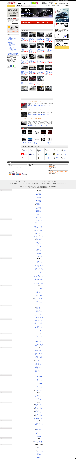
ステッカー (39, 454)
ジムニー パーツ (38, 322)
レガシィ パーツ (38, 345)
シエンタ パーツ (39, 256)
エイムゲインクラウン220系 (32, 72)
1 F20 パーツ (39, 389)
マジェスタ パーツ (38, 223)
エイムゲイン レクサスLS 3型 (24, 39)
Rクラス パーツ (38, 367)
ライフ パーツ (39, 304)
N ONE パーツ (39, 295)
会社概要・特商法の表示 (13, 53)
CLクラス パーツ (38, 356)
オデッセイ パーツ (38, 287)
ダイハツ (25, 154)
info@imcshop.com (10, 62)
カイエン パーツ (38, 393)
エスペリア (30, 142)
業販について (10, 42)
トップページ (11, 5)
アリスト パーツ (38, 227)
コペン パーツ (39, 336)
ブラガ (43, 142)
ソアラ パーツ (39, 247)
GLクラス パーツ (38, 360)
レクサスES (38, 197)
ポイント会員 (10, 43)
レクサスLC (38, 201)
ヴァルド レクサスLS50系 (48, 61)
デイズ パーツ (39, 273)
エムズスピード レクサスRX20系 (40, 50)
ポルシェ (57, 154)
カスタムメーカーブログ (13, 48)
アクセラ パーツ (38, 311)
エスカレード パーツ (38, 424)
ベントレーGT (38, 429)
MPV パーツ (38, 310)
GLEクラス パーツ (38, 361)
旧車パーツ (65, 158)
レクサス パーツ (38, 191)
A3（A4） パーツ (38, 414)
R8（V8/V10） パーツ (38, 418)
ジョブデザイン (49, 135)
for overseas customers (12, 54)
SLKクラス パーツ (38, 370)
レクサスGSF (38, 196)
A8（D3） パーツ (38, 404)
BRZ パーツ (38, 341)
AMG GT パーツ (38, 373)
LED (38, 448)
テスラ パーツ (39, 426)
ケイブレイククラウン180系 (24, 83)
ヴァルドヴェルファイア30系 (32, 93)
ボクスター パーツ (38, 396)
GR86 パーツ (38, 239)
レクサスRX (38, 208)
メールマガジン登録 (12, 38)
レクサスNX (38, 210)
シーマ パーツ (39, 262)
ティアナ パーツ (38, 278)
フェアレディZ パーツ (38, 276)
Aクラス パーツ (38, 353)
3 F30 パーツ (39, 384)
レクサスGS (38, 194)
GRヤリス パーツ (38, 245)
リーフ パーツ (39, 282)
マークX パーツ (38, 229)
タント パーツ (39, 338)
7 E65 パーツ (39, 377)
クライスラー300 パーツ (39, 421)
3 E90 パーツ (39, 386)
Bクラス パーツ (38, 354)
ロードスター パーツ (38, 317)
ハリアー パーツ (38, 238)
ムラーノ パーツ (38, 280)
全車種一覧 (19, 5)
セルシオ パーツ (38, 220)
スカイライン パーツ (38, 269)
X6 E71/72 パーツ (38, 390)
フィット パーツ (38, 302)
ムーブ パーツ (39, 335)
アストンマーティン (38, 432)
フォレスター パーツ (38, 342)
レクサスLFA (38, 214)
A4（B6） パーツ (38, 411)
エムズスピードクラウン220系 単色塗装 (48, 72)
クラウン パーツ (38, 222)
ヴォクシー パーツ (38, 231)
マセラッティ (38, 433)
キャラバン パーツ (38, 261)
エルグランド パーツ (38, 265)
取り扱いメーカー (11, 47)
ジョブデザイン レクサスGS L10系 (32, 39)
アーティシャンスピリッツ (36, 143)
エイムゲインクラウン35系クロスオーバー (24, 72)
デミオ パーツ (39, 314)
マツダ (57, 150)
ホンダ (49, 150)
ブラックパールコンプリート (49, 143)
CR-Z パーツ (38, 294)
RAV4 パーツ (38, 252)
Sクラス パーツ (38, 349)
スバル (33, 154)
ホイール (38, 446)
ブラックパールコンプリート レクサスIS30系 (48, 39)
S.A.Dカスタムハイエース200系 (48, 93)
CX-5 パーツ (38, 307)
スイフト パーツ (38, 327)
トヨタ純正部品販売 (12, 49)
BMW (49, 154)
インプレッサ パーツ (38, 344)
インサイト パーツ (38, 296)
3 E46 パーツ (39, 387)
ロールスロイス (39, 435)
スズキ (65, 150)
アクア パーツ (39, 246)
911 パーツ (38, 400)
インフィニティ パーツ (38, 283)
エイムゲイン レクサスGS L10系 (40, 39)
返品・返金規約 (59, 176)
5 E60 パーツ (39, 382)
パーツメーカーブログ (26, 183)
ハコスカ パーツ (38, 442)
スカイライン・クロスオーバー (39, 271)
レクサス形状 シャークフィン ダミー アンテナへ (38, 125)
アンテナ (38, 450)
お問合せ (10, 45)
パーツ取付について (12, 50)
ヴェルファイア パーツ (38, 226)
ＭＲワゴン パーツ (38, 323)
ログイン (10, 37)
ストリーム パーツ (38, 299)
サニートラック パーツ (38, 441)
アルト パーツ (39, 324)
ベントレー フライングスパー (39, 430)
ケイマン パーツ (38, 395)
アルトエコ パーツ (38, 326)
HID (38, 447)
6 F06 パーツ (39, 379)
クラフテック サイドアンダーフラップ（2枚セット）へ (39, 105)
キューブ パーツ (38, 266)
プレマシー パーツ (38, 315)
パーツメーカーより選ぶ (29, 5)
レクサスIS (39, 198)
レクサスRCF (38, 204)
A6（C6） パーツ (38, 408)
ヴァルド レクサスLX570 (32, 61)
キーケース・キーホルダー (39, 451)
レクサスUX (38, 211)
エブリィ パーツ (38, 331)
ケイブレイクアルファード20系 (24, 93)
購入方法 (10, 39)
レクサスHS (38, 200)
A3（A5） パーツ (38, 415)
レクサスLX (38, 207)
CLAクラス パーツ (38, 357)
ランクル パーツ (38, 249)
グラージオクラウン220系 (40, 72)
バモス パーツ (39, 301)
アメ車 (25, 158)
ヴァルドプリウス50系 (31, 83)
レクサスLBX (38, 217)
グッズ (38, 453)
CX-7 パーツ (38, 308)
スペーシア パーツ (38, 329)
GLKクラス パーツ (38, 363)
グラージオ (30, 135)
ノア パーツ (38, 233)
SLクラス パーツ (38, 368)
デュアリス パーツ (38, 275)
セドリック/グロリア (39, 264)
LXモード (36, 135)
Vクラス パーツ (38, 371)
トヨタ (33, 150)
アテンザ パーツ (38, 313)
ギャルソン (24, 142)
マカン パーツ (39, 399)
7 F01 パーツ (39, 376)
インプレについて (11, 44)
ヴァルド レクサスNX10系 (48, 50)
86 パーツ (38, 240)
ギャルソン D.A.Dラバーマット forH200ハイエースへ (38, 114)
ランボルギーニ (39, 436)
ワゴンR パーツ (38, 320)
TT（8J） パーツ (38, 417)
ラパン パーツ (39, 330)
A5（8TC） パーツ (38, 410)
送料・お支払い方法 (12, 40)
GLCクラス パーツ (38, 364)
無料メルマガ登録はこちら (13, 31)
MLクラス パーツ (38, 366)
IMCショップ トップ (11, 181)
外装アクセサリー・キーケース (29, 181)
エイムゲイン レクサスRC (23, 50)
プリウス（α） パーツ (38, 236)
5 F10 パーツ (39, 380)
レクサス (25, 150)
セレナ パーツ (39, 272)
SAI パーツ (39, 253)
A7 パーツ (38, 405)
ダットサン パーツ (38, 439)
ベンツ (41, 154)
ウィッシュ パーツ (38, 230)
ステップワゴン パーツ (38, 298)
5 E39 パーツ (39, 383)
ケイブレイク (43, 135)
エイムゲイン (23, 135)
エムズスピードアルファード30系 (40, 83)
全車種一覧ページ (19, 181)
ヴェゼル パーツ (38, 289)
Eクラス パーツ (38, 350)
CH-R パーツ (38, 242)
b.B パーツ (38, 250)
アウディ (65, 154)
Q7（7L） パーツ (38, 407)
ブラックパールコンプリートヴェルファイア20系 (40, 94)
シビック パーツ (38, 291)
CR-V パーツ (38, 292)
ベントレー (33, 158)
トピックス (10, 52)
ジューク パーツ (38, 268)
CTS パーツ (38, 423)
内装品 (38, 457)
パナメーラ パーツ (38, 398)
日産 (40, 150)
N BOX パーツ (39, 288)
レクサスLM (38, 215)
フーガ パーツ (39, 259)
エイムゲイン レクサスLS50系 (40, 61)
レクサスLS (38, 193)
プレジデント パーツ (38, 279)
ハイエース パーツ (38, 243)
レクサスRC (38, 203)
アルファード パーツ (38, 224)
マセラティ (41, 158)
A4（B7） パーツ (38, 412)
